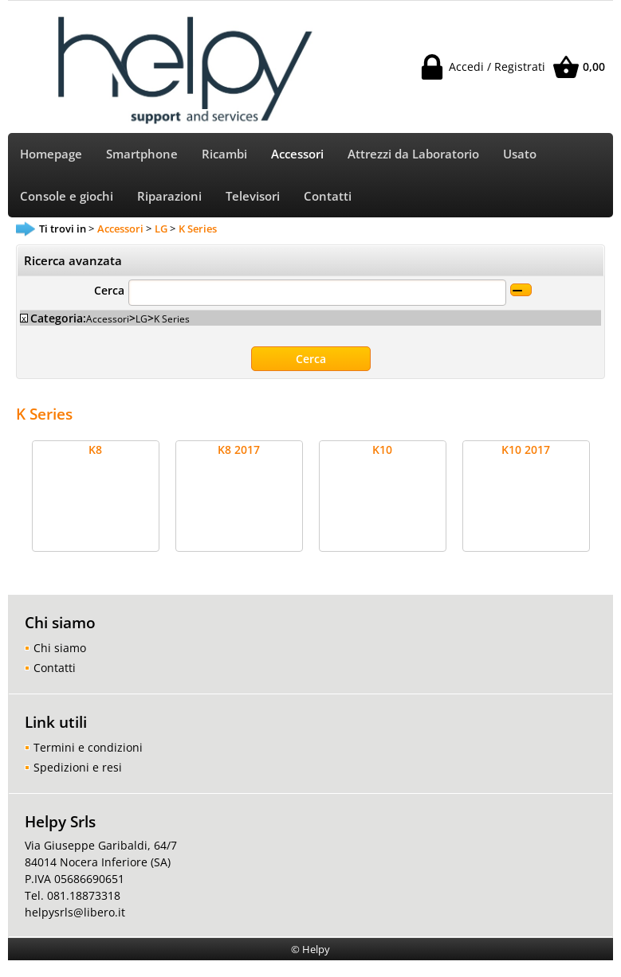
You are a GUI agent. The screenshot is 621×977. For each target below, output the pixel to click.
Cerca (109, 290)
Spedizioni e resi (77, 767)
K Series (172, 318)
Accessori (297, 154)
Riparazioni (169, 196)
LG (141, 318)
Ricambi (224, 154)
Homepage (51, 154)
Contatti (328, 196)
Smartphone (142, 154)
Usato (519, 154)
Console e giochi (66, 196)
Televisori (253, 196)
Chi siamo (59, 647)
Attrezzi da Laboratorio (413, 154)
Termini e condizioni (88, 747)
